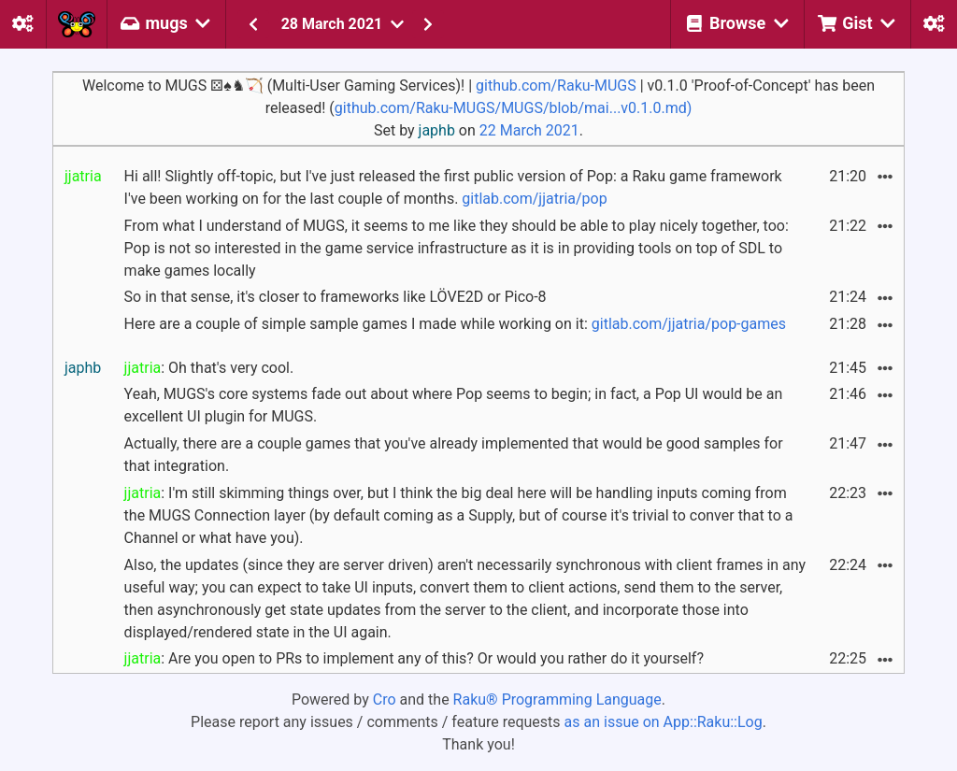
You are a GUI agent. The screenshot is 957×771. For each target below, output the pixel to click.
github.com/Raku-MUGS (556, 85)
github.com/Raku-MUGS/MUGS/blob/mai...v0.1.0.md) (514, 108)
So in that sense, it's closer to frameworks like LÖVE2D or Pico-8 (335, 297)
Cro (384, 699)
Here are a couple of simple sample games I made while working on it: (455, 324)
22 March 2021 (529, 130)
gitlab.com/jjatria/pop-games (689, 324)
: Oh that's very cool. (209, 368)
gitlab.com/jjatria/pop (534, 198)
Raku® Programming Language (557, 699)
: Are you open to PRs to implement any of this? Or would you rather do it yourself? (414, 658)
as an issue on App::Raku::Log (663, 722)
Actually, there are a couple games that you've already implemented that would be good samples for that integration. (453, 455)
